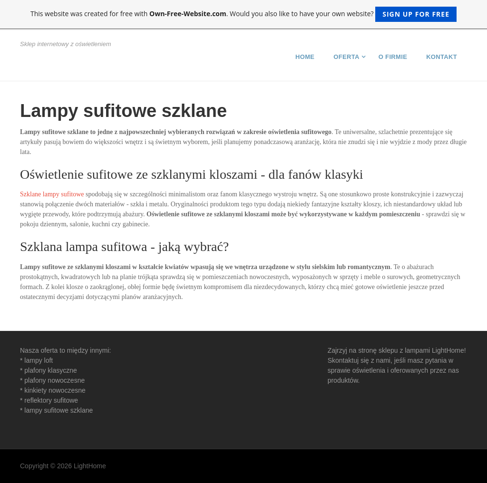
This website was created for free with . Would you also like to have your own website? (243, 14)
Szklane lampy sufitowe (52, 194)
